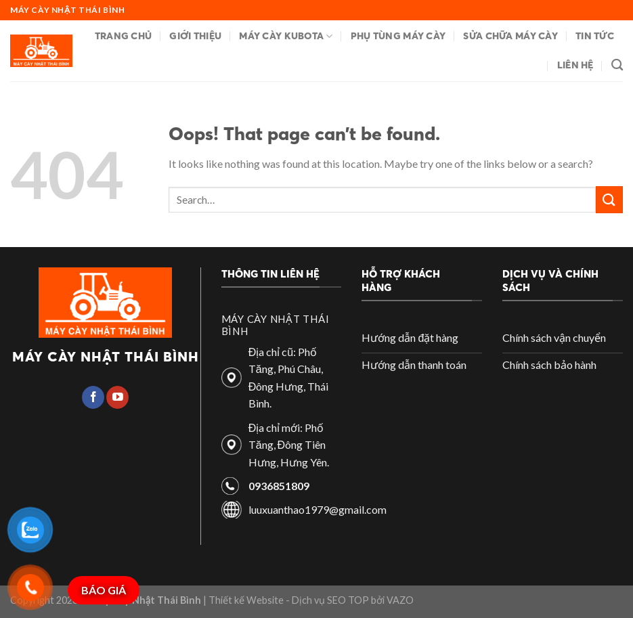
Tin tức (594, 36)
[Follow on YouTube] (117, 397)
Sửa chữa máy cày (510, 36)
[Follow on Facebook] (93, 397)
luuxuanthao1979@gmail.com (317, 509)
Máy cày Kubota (286, 36)
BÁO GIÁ (103, 589)
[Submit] (609, 199)
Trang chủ (123, 36)
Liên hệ (575, 65)
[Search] (617, 65)
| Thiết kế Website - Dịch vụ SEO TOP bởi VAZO (307, 600)
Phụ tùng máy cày (398, 36)
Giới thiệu (195, 36)
